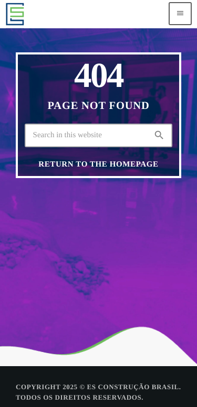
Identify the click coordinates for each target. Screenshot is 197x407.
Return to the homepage (98, 164)
